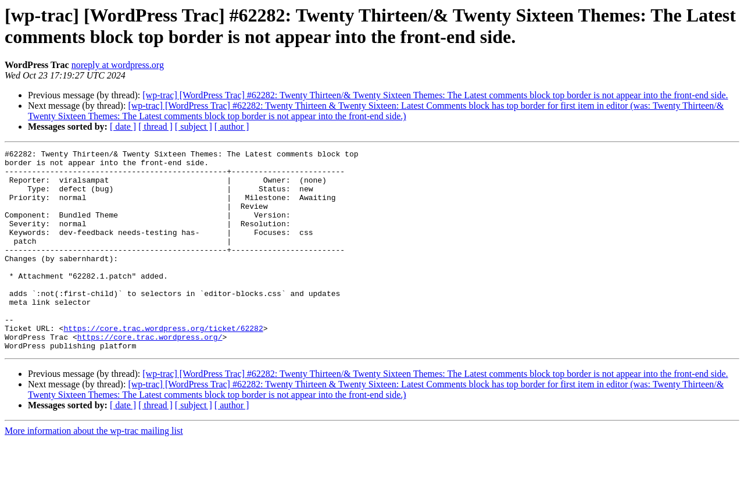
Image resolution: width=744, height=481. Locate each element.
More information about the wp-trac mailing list (94, 471)
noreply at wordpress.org (117, 65)
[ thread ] (155, 126)
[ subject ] (193, 126)
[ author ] (231, 126)
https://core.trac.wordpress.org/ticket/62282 (163, 364)
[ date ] (123, 126)
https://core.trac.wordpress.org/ (150, 375)
